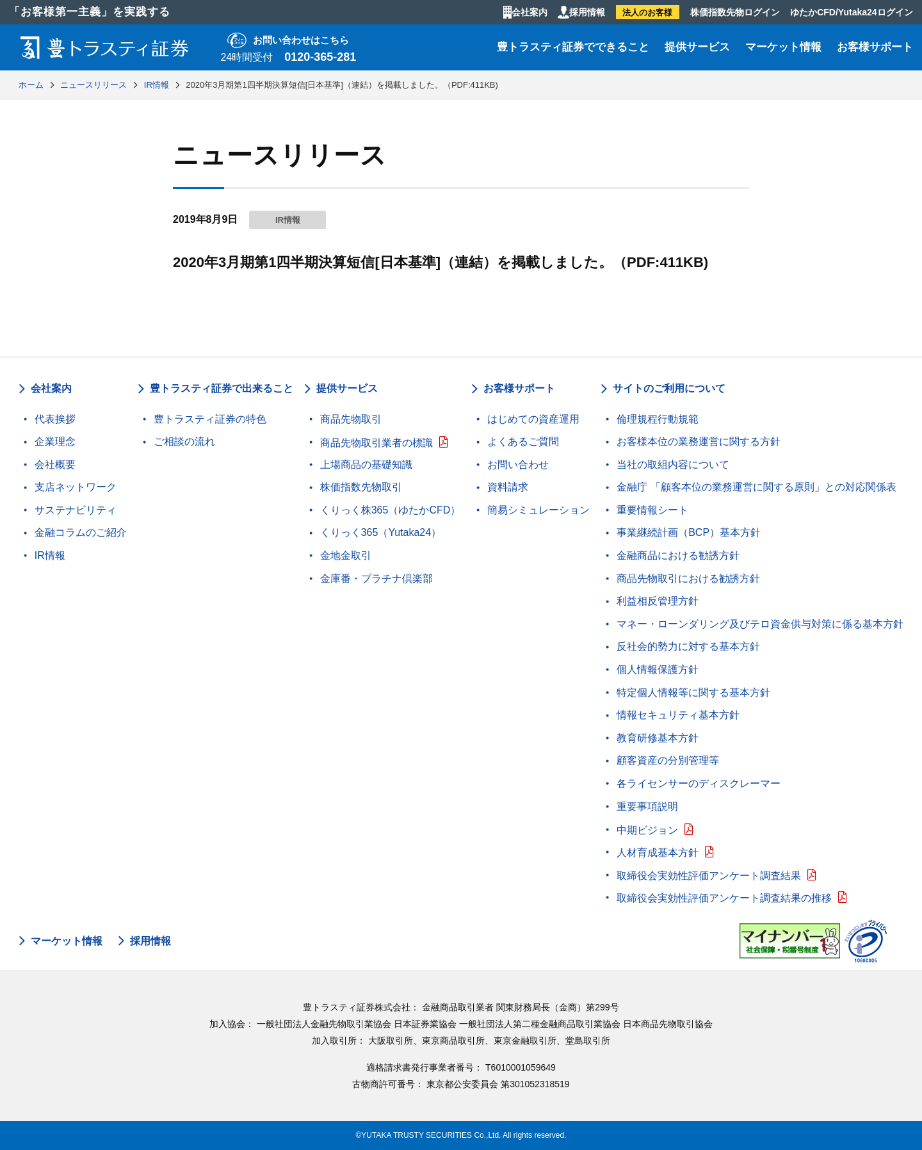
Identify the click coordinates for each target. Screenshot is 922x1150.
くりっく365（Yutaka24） (380, 532)
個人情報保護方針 (658, 669)
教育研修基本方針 (658, 738)
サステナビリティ (76, 510)
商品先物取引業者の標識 (376, 442)
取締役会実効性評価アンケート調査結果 (709, 875)
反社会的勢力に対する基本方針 (688, 646)
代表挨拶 (55, 419)
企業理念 (55, 441)
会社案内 (529, 12)
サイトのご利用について (669, 388)
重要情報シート (652, 510)
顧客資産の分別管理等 (668, 760)
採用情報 (587, 12)
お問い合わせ (518, 464)
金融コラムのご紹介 (81, 532)
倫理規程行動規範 (658, 419)
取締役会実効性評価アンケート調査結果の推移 (724, 898)
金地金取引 (345, 555)
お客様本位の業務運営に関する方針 (698, 441)
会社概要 (55, 464)
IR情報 (50, 555)
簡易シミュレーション (538, 510)
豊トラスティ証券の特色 (210, 419)
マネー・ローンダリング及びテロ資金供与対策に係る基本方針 (760, 624)
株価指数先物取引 (361, 487)
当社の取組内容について (673, 464)
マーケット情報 (783, 47)
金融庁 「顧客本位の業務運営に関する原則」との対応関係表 (756, 487)
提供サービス (697, 47)
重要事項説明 (647, 806)
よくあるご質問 (523, 441)
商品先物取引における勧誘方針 (688, 578)
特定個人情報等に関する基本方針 (693, 692)
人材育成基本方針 (658, 852)
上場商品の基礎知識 (366, 464)
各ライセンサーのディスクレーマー (698, 783)
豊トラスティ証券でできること (573, 47)
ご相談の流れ (184, 441)
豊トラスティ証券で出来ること (221, 388)
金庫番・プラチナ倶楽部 (376, 578)
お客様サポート (875, 47)
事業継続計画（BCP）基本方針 (689, 532)
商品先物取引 (351, 419)
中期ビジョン (647, 830)
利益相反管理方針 (658, 600)
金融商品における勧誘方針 (678, 555)
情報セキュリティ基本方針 (678, 714)
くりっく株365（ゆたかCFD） (390, 510)
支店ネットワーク (76, 487)
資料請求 (507, 487)
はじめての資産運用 (533, 419)
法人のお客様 (647, 12)
